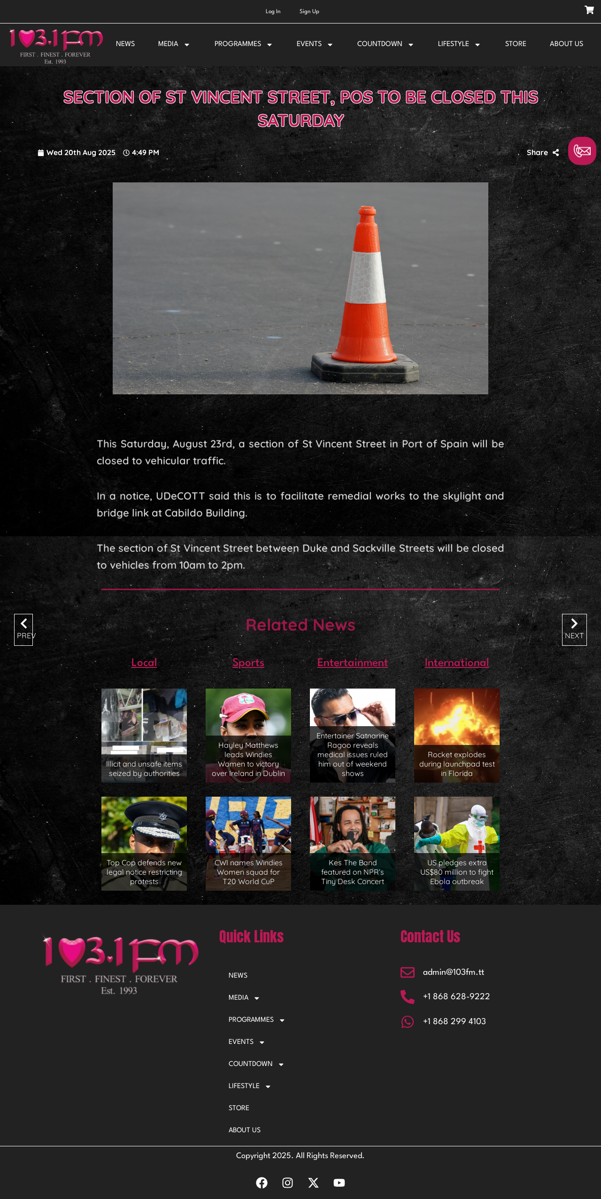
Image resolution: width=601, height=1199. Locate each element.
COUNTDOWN (386, 44)
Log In (273, 12)
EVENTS (315, 44)
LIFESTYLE (459, 44)
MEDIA (174, 44)
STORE (515, 44)
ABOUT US (566, 44)
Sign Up (309, 12)
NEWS (125, 44)
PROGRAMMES (244, 44)
